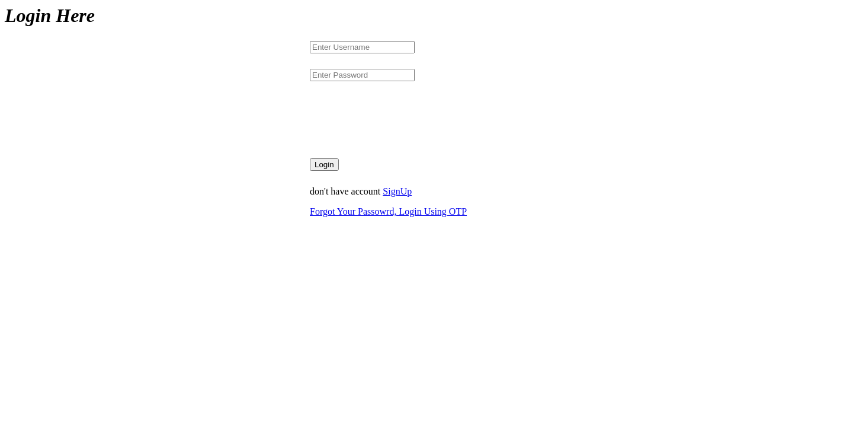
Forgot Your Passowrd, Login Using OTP (388, 211)
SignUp (397, 191)
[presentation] (400, 120)
